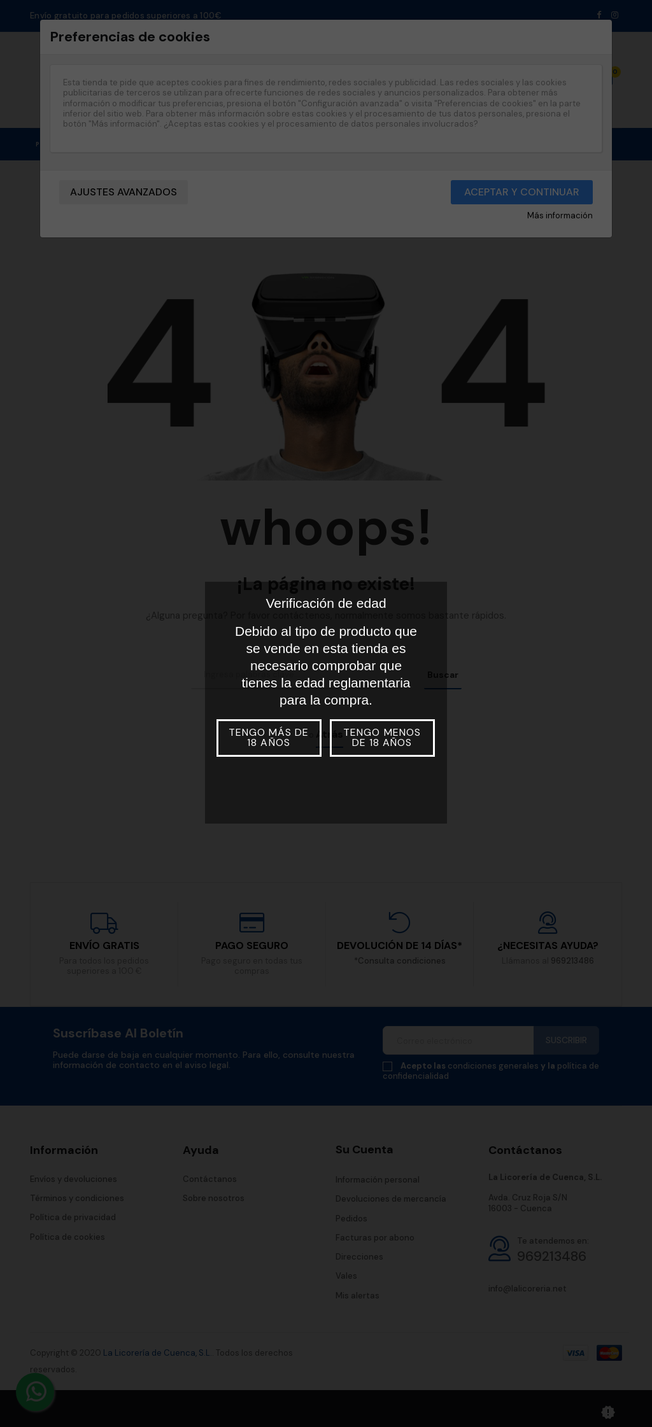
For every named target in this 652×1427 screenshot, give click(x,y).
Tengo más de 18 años (269, 737)
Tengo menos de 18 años (381, 737)
